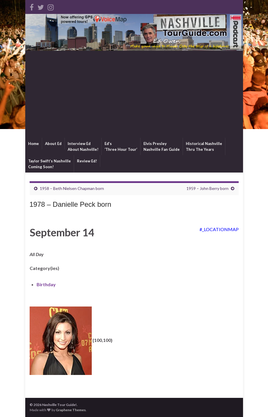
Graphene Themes (71, 410)
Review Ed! (87, 161)
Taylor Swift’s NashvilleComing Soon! (49, 164)
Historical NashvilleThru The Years (204, 146)
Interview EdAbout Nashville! (83, 146)
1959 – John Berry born (207, 188)
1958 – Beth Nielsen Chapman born (72, 188)
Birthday (46, 284)
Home (33, 143)
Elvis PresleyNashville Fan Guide (161, 146)
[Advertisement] (134, 94)
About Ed (53, 143)
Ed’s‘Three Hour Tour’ (121, 146)
